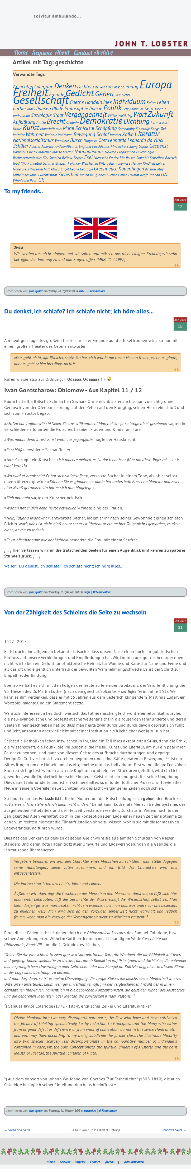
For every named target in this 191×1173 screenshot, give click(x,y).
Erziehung (128, 86)
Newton (110, 151)
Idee (107, 102)
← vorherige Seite (17, 1130)
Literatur (147, 133)
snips (81, 291)
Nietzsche (101, 157)
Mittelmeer (21, 174)
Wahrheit (35, 134)
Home (51, 1162)
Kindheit (149, 163)
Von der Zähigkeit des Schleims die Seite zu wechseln (75, 612)
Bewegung (84, 134)
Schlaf (102, 134)
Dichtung (136, 121)
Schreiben (157, 157)
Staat (58, 115)
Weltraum (65, 134)
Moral (68, 128)
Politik (112, 107)
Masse (57, 151)
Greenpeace (105, 168)
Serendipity (126, 128)
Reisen (130, 157)
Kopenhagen (131, 168)
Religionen (98, 174)
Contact (95, 1162)
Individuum (129, 101)
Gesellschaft (41, 99)
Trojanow (74, 163)
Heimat (133, 174)
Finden (116, 146)
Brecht (56, 121)
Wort (139, 114)
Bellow (67, 157)
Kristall (150, 168)
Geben (122, 174)
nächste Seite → (175, 1130)
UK (41, 180)
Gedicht (79, 93)
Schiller (48, 163)
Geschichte (122, 94)
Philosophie (76, 108)
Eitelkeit (99, 86)
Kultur (151, 102)
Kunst (31, 127)
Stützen (60, 163)
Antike (41, 122)
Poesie (95, 108)
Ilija (23, 163)
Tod (163, 128)
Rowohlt (142, 157)
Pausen (43, 108)
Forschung (129, 146)
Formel (156, 122)
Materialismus (51, 128)
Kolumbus (20, 151)
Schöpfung (106, 128)
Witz (102, 163)
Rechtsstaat (48, 174)
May (160, 168)
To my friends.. (23, 191)
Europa (156, 84)
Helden (136, 163)
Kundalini (34, 163)
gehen (111, 163)
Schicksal (84, 128)
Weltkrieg (125, 115)
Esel (88, 157)
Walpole (51, 134)
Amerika (47, 146)
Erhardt (111, 86)
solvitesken (90, 1111)
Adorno (34, 146)
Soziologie (41, 115)
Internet (115, 134)
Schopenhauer (132, 108)
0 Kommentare (96, 291)
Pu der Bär (117, 157)
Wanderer (62, 140)
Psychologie (145, 151)
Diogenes (90, 140)
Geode (74, 168)
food (16, 163)
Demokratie (101, 120)
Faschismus (101, 146)
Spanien (55, 157)
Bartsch (170, 157)
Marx (31, 108)
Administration (134, 1162)
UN (164, 174)
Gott (102, 140)
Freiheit (30, 92)
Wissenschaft (40, 168)
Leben (163, 102)
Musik (34, 174)
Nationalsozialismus (33, 140)
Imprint (80, 1162)
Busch (76, 140)
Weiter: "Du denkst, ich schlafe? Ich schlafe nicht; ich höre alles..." (64, 566)
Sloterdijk (143, 128)
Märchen (44, 151)
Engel (65, 168)
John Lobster (35, 291)
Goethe (77, 102)
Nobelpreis (21, 168)
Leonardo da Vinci (145, 140)
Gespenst (158, 146)
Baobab (154, 174)
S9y (45, 157)
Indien (84, 174)
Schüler (20, 146)
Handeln (93, 102)
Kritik (33, 151)
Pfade (57, 108)
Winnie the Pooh (25, 180)
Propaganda (126, 151)
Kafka (127, 134)
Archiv (109, 1162)
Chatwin (72, 122)
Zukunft (160, 114)
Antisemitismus (66, 146)
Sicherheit (68, 174)
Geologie (86, 168)
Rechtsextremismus (27, 157)
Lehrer (161, 163)
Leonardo (117, 140)
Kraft (143, 174)
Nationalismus (89, 151)
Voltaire (19, 134)
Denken (65, 85)
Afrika (55, 168)
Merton (68, 151)
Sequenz (65, 1162)
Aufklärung (24, 122)
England (85, 146)
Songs (155, 128)
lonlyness (123, 163)
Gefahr (143, 146)
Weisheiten (90, 163)
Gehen (104, 93)
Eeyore (78, 157)
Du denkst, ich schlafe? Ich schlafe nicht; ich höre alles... (79, 311)
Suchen (112, 174)
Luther (19, 108)
